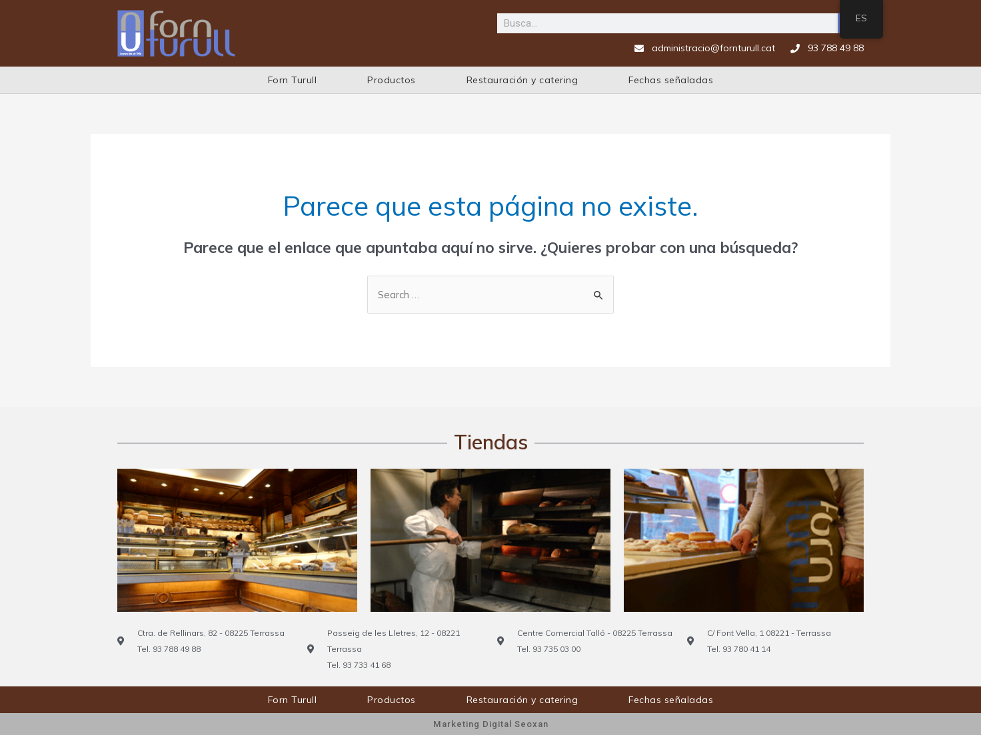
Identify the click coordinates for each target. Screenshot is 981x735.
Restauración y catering (522, 80)
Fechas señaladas (670, 80)
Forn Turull (292, 80)
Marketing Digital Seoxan (490, 724)
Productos (391, 80)
